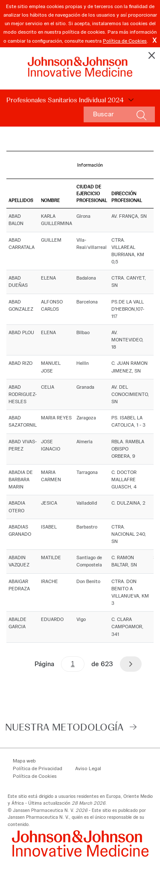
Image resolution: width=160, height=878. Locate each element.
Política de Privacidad (37, 768)
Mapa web (24, 760)
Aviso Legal (88, 768)
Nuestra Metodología (64, 727)
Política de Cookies (125, 41)
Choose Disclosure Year (129, 100)
